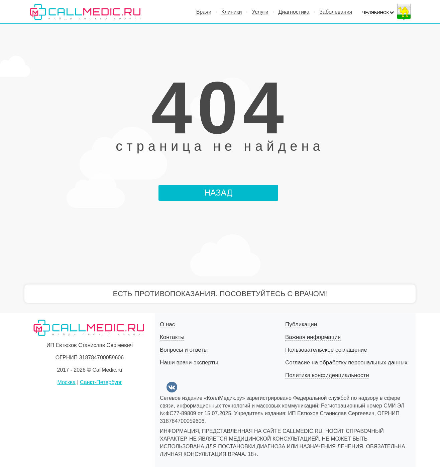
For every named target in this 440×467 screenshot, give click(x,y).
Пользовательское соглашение (326, 350)
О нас (167, 324)
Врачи (203, 12)
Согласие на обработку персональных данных (346, 362)
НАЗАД (218, 192)
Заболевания (335, 12)
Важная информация (313, 337)
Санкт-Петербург (101, 382)
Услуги (260, 12)
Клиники (231, 12)
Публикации (301, 324)
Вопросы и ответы (184, 350)
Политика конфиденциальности (327, 375)
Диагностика (294, 12)
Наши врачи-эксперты (189, 362)
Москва (66, 382)
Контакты (172, 337)
